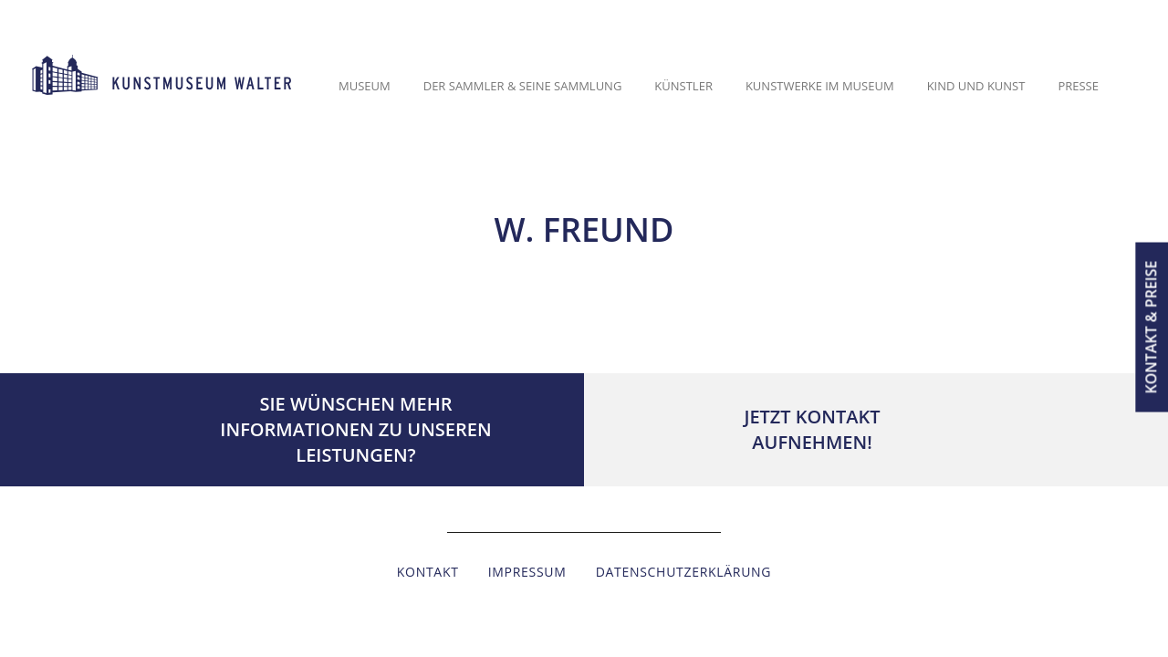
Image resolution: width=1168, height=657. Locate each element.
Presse (1078, 86)
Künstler (683, 86)
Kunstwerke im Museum (820, 86)
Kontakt (428, 571)
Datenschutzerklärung (684, 571)
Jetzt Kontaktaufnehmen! (812, 429)
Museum (365, 86)
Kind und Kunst (976, 86)
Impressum (527, 571)
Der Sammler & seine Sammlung (522, 86)
